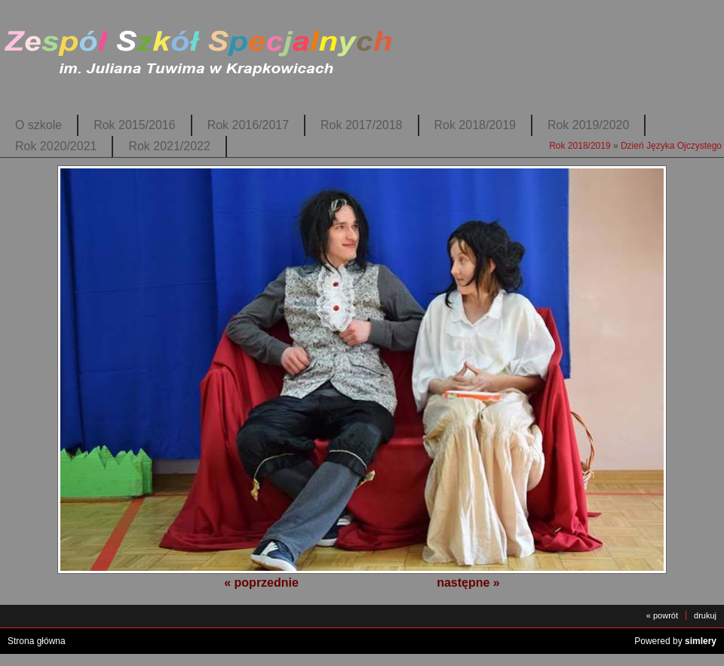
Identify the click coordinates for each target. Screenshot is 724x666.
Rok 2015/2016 (134, 125)
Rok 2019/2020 (588, 125)
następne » (468, 582)
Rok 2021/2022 (169, 146)
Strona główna (37, 641)
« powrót (662, 615)
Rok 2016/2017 (248, 125)
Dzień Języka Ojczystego (671, 145)
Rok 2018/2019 (475, 125)
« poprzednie (261, 582)
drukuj (705, 615)
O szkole (38, 125)
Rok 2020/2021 (56, 146)
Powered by (675, 641)
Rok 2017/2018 (361, 125)
